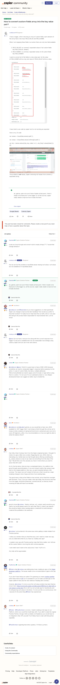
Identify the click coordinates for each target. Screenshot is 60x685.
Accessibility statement (35, 665)
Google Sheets (14, 211)
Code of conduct (10, 648)
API (22, 578)
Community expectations (12, 653)
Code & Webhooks (19, 12)
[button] (49, 3)
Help (13, 671)
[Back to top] (58, 662)
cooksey (11, 448)
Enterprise (43, 671)
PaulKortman (12, 565)
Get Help (4, 8)
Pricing (7, 671)
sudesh (11, 362)
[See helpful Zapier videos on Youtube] (39, 678)
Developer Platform (22, 671)
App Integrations (30, 674)
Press (31, 671)
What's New (27, 8)
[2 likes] (14, 492)
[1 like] (14, 297)
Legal (50, 682)
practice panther (49, 576)
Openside (11, 240)
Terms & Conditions (24, 665)
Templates (51, 671)
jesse (10, 305)
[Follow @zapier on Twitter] (36, 678)
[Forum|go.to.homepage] (15, 3)
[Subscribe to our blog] (33, 678)
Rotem (11, 527)
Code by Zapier (26, 211)
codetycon (12, 32)
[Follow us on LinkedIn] (30, 678)
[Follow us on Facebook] (27, 678)
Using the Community (11, 650)
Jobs (36, 671)
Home (4, 12)
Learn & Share (15, 8)
